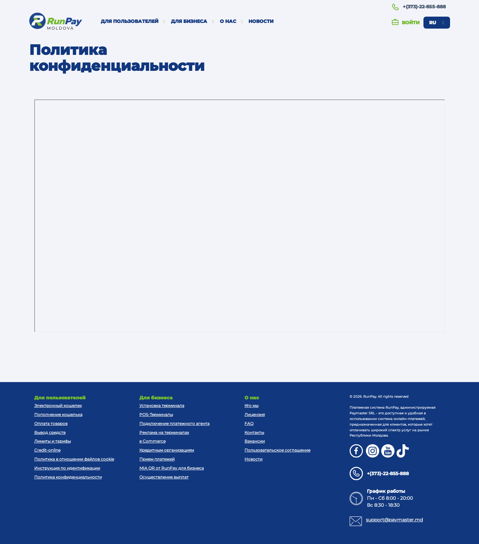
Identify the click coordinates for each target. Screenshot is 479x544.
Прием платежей (157, 459)
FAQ (248, 423)
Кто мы (251, 405)
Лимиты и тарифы (52, 441)
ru (436, 22)
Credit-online (47, 450)
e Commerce (152, 441)
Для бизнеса (192, 21)
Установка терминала (161, 405)
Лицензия (254, 414)
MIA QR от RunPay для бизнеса (171, 468)
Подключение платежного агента (174, 423)
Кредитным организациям (166, 450)
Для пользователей (133, 21)
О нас (231, 21)
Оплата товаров (51, 423)
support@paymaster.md (394, 520)
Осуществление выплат (164, 477)
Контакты (254, 432)
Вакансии (254, 441)
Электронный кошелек (58, 405)
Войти (405, 23)
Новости (260, 21)
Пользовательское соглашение (277, 450)
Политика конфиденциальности (68, 477)
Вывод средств (50, 432)
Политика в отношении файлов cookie (74, 459)
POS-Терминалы (156, 414)
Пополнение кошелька (58, 414)
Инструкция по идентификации (67, 468)
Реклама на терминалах (164, 432)
